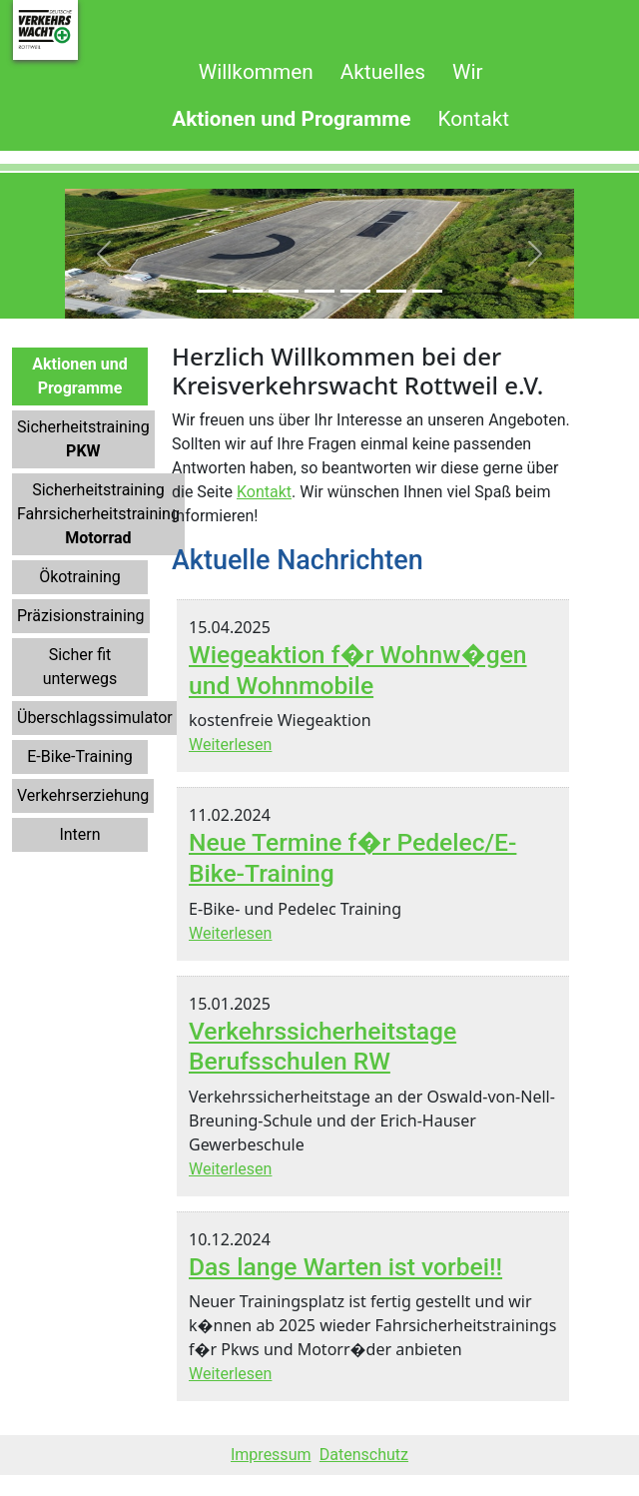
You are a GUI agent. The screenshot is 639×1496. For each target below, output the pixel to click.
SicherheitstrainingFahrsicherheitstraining (98, 513)
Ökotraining (80, 576)
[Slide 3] (284, 291)
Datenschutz (364, 1454)
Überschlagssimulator (95, 717)
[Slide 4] (319, 291)
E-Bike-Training (79, 756)
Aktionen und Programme (79, 376)
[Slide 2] (248, 291)
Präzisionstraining (81, 615)
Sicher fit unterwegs (80, 666)
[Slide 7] (427, 291)
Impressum (271, 1454)
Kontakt (264, 491)
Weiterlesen (230, 744)
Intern (79, 834)
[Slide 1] (212, 291)
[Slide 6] (391, 291)
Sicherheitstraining (83, 438)
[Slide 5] (355, 291)
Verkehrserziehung (83, 795)
